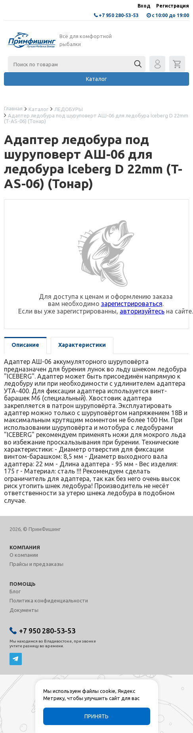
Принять (96, 716)
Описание (25, 345)
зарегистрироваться (131, 303)
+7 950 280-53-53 (119, 15)
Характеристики (82, 345)
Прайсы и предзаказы (36, 564)
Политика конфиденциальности (49, 600)
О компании (24, 555)
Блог (15, 591)
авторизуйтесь (142, 311)
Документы (24, 610)
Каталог (96, 79)
